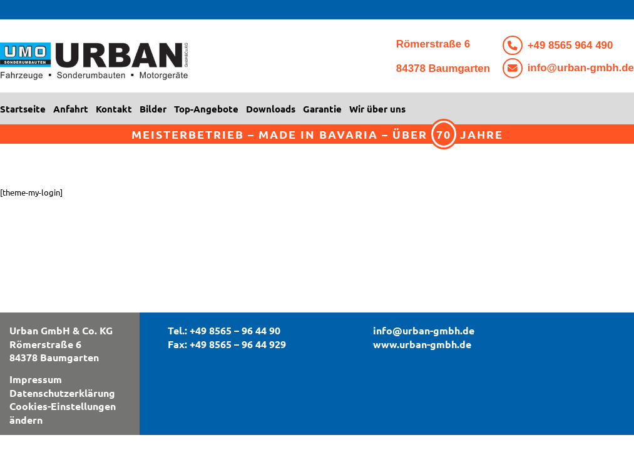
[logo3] (156, 65)
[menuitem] (24, 108)
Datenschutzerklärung (62, 392)
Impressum (35, 379)
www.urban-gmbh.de (422, 344)
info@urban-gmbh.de (581, 68)
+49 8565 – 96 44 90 (235, 330)
